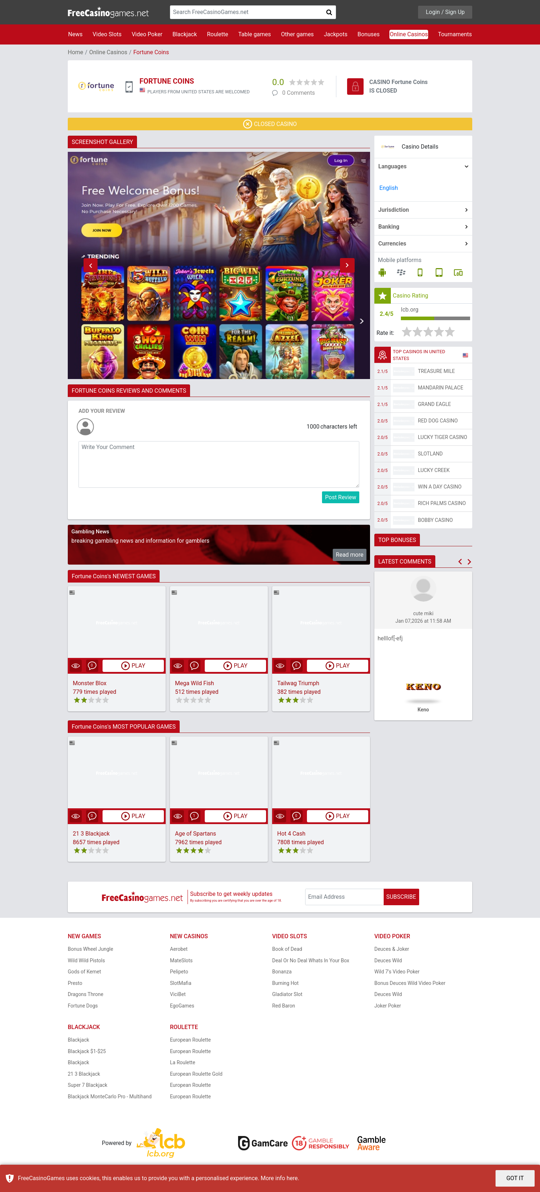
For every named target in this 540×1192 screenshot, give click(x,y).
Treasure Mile (436, 371)
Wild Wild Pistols (86, 960)
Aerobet (179, 949)
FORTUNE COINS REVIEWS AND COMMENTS (129, 390)
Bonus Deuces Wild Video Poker (409, 983)
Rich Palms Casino (442, 503)
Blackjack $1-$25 (87, 1051)
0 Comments (298, 92)
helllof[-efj (390, 638)
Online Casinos (409, 34)
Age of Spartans (195, 833)
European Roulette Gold (196, 1074)
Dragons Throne (85, 994)
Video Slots (107, 34)
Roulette (217, 34)
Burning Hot (285, 983)
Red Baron (283, 1006)
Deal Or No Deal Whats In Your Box (310, 960)
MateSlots (181, 960)
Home (75, 52)
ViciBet (178, 994)
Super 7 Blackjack (87, 1085)
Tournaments (455, 34)
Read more (350, 554)
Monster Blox (89, 683)
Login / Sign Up (445, 12)
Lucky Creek (434, 470)
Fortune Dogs (83, 1006)
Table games (254, 34)
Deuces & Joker (391, 949)
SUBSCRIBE (401, 896)
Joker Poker (387, 1006)
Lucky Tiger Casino (443, 437)
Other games (297, 34)
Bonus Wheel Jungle (90, 949)
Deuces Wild (388, 960)
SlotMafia (180, 983)
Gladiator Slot (287, 994)
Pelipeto (179, 971)
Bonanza (282, 971)
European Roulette (190, 1040)
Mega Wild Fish (194, 683)
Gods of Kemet (84, 971)
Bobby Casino (435, 520)
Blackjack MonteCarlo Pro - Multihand (110, 1096)
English (388, 187)
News (75, 34)
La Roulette (182, 1062)
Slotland (430, 454)
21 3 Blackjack (91, 833)
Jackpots (335, 34)
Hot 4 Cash (291, 833)
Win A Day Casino (440, 487)
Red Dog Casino (438, 421)
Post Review (340, 497)
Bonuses (368, 34)
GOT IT (515, 1178)
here (292, 1178)
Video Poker (147, 34)
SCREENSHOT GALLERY (102, 142)
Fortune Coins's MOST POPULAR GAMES (124, 726)
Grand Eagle (434, 404)
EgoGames (182, 1006)
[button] (90, 265)
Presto (75, 983)
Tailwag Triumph (298, 683)
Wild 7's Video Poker (397, 971)
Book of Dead (287, 949)
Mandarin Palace (440, 388)
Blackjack (184, 34)
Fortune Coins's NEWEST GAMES (114, 576)
